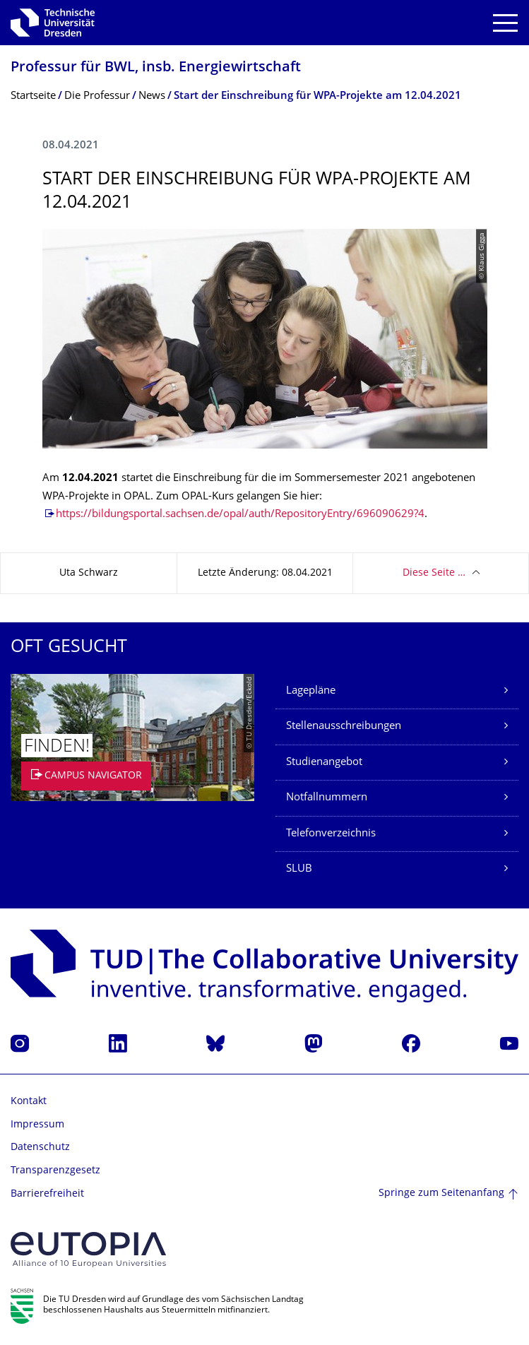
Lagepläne (310, 691)
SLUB (299, 869)
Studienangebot (324, 762)
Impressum (37, 1125)
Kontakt (29, 1101)
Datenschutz (40, 1147)
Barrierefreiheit (47, 1194)
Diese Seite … (434, 573)
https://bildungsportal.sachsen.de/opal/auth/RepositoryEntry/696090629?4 (240, 514)
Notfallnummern (326, 798)
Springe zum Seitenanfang (441, 1193)
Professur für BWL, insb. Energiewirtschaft (156, 68)
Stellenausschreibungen (343, 726)
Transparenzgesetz (55, 1170)
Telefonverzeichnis (331, 834)
